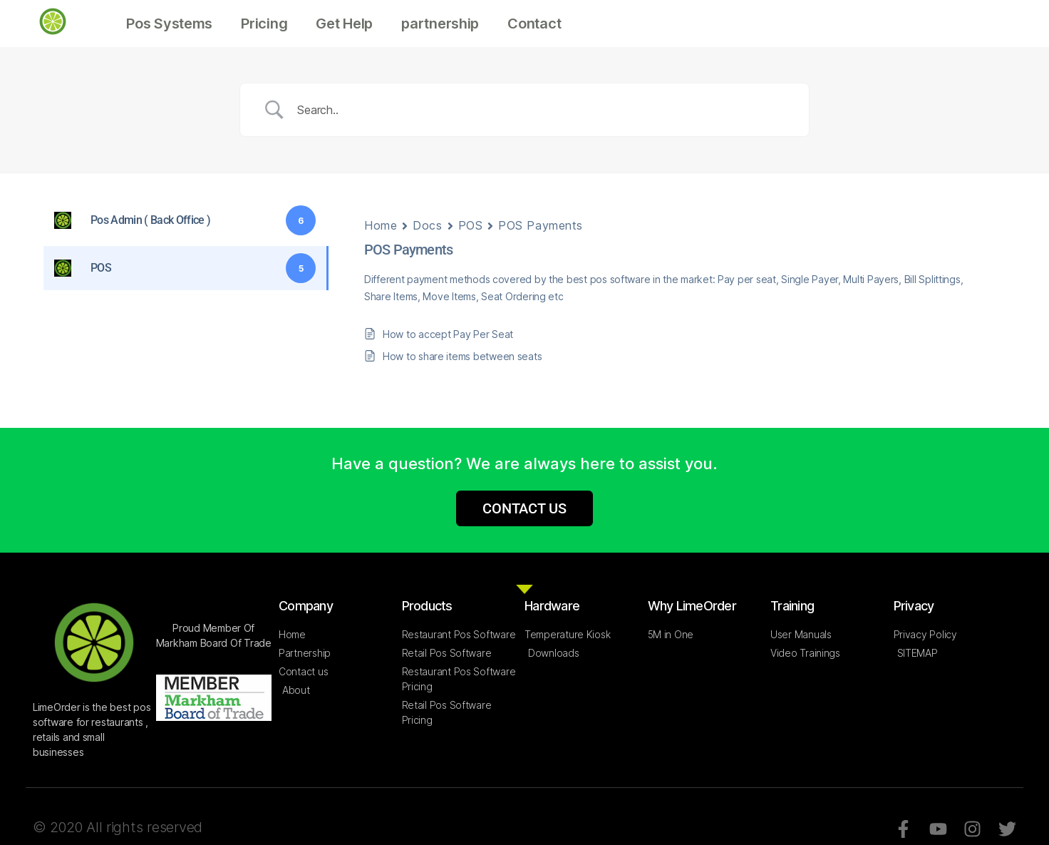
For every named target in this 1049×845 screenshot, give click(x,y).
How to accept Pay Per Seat (448, 334)
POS (470, 225)
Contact (534, 23)
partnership (440, 23)
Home (380, 225)
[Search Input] (542, 110)
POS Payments (540, 225)
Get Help (344, 23)
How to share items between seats (462, 356)
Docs (427, 225)
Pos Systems (169, 23)
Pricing (264, 23)
